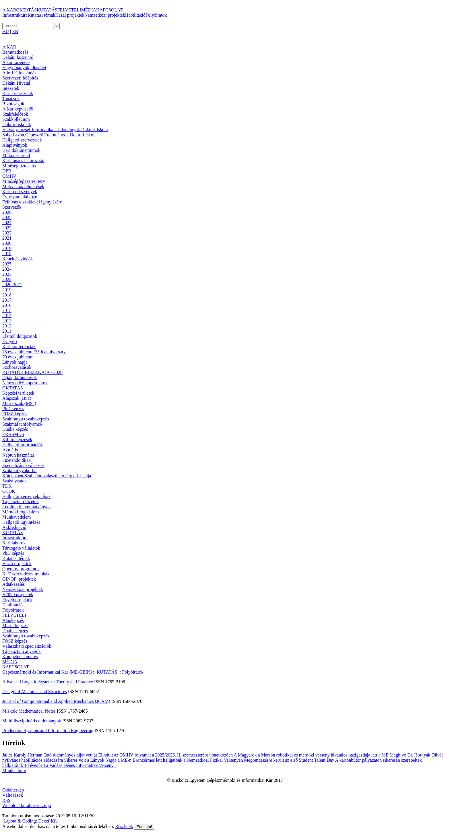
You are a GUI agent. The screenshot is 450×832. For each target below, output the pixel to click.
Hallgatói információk (22, 444)
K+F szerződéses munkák (26, 573)
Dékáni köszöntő (17, 57)
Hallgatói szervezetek (22, 139)
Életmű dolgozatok (19, 336)
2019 (6, 248)
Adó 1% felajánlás (19, 72)
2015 (6, 310)
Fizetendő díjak (16, 460)
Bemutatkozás (15, 52)
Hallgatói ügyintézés (21, 522)
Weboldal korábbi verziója (26, 805)
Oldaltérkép (13, 790)
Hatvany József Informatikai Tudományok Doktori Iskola (55, 129)
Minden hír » (14, 770)
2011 (6, 331)
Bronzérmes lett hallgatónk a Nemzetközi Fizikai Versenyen (188, 760)
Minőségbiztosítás (19, 165)
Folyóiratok (156, 15)
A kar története (16, 62)
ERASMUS (13, 434)
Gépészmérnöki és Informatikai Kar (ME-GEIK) (47, 672)
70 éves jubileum (18, 356)
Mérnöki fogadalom (20, 511)
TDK (7, 486)
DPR (6, 170)
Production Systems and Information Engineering (47, 730)
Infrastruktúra (15, 15)
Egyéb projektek (17, 599)
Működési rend (16, 155)
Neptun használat (18, 455)
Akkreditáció (14, 527)
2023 (6, 227)
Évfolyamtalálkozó (19, 196)
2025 (6, 217)
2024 (6, 222)
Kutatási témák (41, 15)
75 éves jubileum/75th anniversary (34, 351)
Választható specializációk (26, 646)
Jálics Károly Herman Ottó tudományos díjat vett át (50, 755)
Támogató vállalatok (21, 548)
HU (5, 31)
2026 (6, 212)
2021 (6, 238)
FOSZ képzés (14, 413)
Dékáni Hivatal (16, 83)
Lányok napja (15, 362)
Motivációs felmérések (23, 186)
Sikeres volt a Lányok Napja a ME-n (98, 760)
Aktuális (10, 449)
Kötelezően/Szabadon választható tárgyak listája (46, 475)
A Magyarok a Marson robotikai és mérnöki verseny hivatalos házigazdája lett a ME (311, 755)
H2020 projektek (17, 594)
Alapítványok (14, 145)
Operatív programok (21, 568)
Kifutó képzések (17, 439)
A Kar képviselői (17, 108)
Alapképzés (13, 620)
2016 (6, 305)
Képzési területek (18, 393)
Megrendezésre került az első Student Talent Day (289, 760)
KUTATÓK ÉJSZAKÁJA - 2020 (32, 372)
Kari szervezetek (17, 93)
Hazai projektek (69, 15)
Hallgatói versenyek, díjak (26, 496)
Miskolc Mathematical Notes (29, 711)
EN (15, 31)
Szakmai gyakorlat (19, 470)
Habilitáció (135, 15)
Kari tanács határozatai (23, 160)
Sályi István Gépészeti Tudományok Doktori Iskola (49, 134)
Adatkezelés (13, 584)
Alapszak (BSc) (16, 398)
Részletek (124, 826)
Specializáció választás (23, 465)
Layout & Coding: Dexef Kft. (30, 821)
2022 (6, 232)
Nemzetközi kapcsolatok (25, 382)
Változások (12, 795)
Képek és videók (17, 258)
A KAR (9, 9)
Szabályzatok (14, 480)
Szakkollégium (16, 119)
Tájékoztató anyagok (21, 651)
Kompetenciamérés (20, 656)
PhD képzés (13, 408)
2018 (6, 253)
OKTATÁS (26, 9)
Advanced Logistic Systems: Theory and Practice (47, 681)
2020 (6, 243)
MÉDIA (88, 9)
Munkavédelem (16, 517)
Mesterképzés (15, 625)
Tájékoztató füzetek (20, 501)
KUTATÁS (47, 9)
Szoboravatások (16, 367)
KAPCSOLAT (109, 9)
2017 (6, 300)
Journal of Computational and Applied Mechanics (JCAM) (56, 701)
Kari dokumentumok (21, 150)
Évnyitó (9, 341)
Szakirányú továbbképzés (25, 418)
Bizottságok (13, 103)
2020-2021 (12, 284)
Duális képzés (15, 429)
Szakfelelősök (15, 114)
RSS (6, 800)
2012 (6, 325)
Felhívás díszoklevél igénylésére (32, 201)
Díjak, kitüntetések (19, 377)
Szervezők (12, 207)
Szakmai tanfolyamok (22, 424)
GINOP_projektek (19, 579)
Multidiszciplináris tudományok (31, 720)
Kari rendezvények (19, 191)
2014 (6, 315)
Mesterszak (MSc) (19, 403)
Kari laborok (14, 542)
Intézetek (10, 88)
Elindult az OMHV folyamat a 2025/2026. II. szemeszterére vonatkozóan (166, 755)
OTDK (8, 491)
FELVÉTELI (69, 9)
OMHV (9, 176)
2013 (6, 320)
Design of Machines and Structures (34, 691)
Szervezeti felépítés (20, 77)
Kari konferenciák (19, 346)
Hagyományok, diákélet (24, 67)
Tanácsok (11, 98)
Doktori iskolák (16, 124)
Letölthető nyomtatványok (26, 506)
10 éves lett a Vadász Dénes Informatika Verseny (70, 765)
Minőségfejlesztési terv (23, 181)
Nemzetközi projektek (104, 15)
